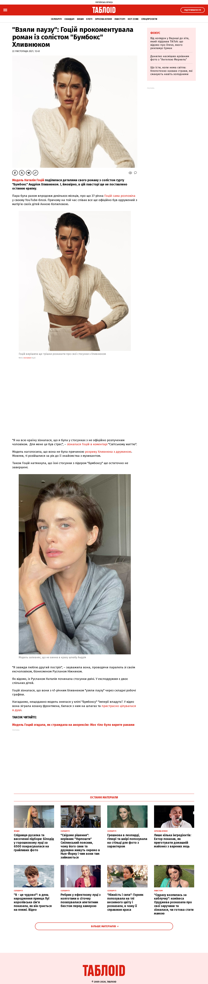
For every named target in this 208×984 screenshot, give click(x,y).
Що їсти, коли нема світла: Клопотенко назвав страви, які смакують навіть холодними (171, 71)
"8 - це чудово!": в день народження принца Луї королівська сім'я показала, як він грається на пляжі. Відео (33, 902)
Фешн (80, 19)
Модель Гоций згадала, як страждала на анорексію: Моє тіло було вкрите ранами (73, 725)
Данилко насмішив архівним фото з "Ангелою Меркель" (169, 58)
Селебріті (56, 19)
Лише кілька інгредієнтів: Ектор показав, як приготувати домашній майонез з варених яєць (172, 840)
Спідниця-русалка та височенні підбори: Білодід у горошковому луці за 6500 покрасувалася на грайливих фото (34, 842)
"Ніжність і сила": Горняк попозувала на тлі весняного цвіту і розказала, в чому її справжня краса (125, 902)
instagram (27, 358)
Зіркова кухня (103, 19)
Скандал (69, 19)
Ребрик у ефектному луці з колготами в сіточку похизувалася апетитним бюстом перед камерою (81, 900)
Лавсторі (119, 19)
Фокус (155, 33)
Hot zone (133, 19)
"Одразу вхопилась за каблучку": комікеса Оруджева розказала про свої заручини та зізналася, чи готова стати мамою (174, 904)
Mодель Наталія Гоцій (28, 180)
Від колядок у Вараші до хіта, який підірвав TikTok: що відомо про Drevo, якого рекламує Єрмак (169, 43)
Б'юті (89, 19)
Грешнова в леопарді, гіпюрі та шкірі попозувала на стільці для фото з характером (127, 840)
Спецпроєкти (149, 19)
